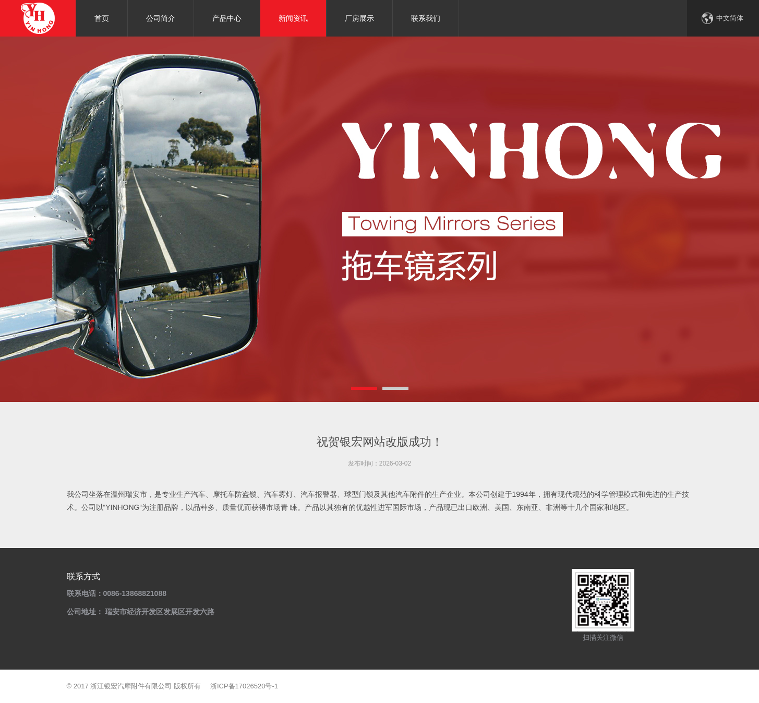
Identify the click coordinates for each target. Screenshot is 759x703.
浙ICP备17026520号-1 (244, 686)
